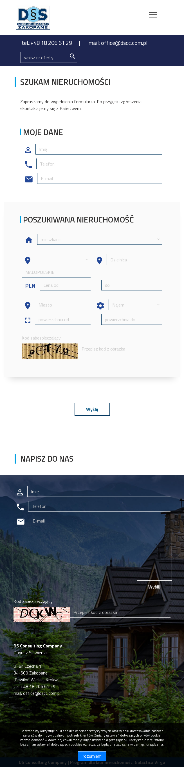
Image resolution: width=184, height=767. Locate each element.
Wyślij (92, 409)
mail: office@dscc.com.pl (118, 42)
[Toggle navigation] (153, 15)
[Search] (49, 57)
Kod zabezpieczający (41, 337)
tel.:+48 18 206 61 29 (47, 42)
